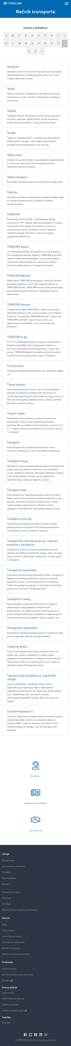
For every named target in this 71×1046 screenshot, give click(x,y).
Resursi (6, 918)
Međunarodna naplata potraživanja (19, 910)
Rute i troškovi (9, 878)
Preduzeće (7, 962)
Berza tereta (8, 860)
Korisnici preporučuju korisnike (17, 975)
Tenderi (6, 884)
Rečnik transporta (11, 948)
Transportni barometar (13, 942)
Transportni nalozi (11, 892)
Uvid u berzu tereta (11, 936)
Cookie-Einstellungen (14, 1011)
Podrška (6, 1023)
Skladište (6, 872)
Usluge (5, 854)
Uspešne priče (9, 969)
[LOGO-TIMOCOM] (12, 3)
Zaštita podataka (10, 1005)
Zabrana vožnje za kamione (16, 954)
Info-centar (7, 930)
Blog (4, 924)
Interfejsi (6, 904)
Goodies (7, 981)
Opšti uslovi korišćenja (13, 999)
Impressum (7, 993)
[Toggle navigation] (66, 3)
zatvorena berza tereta (13, 866)
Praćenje (6, 898)
